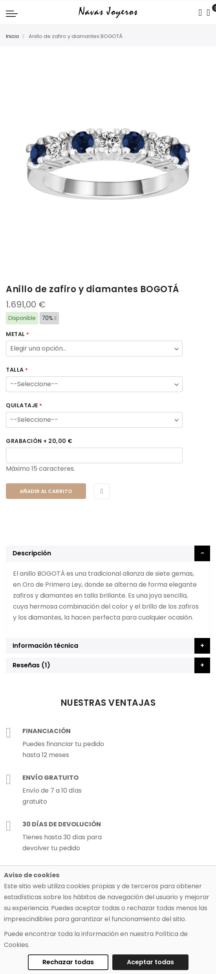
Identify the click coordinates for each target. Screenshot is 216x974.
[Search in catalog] (200, 12)
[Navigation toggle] (12, 13)
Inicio (12, 36)
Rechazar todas (68, 962)
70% (49, 318)
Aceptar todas (150, 962)
